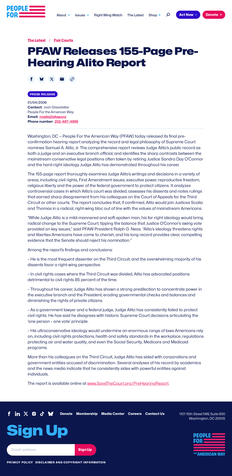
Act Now (186, 15)
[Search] (168, 14)
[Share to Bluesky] (41, 79)
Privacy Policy (20, 462)
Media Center (112, 414)
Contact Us (154, 414)
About (61, 15)
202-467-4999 (66, 122)
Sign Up (85, 449)
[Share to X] (52, 79)
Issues (80, 15)
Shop (153, 15)
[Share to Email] (62, 79)
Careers (135, 414)
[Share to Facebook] (31, 79)
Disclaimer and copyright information (70, 462)
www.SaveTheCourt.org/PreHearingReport (128, 383)
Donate (212, 15)
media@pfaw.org (52, 117)
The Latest (135, 15)
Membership (87, 414)
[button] (72, 79)
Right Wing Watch (108, 15)
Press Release (42, 94)
